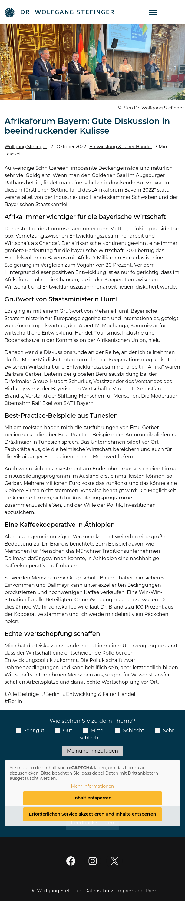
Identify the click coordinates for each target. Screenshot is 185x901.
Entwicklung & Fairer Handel (120, 146)
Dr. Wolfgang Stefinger (55, 890)
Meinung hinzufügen (92, 751)
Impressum (129, 890)
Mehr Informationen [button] (92, 786)
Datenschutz (98, 890)
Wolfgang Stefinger (26, 146)
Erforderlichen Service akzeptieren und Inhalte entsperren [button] (92, 814)
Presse (152, 890)
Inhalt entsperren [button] (93, 798)
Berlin (52, 694)
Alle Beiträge (23, 694)
